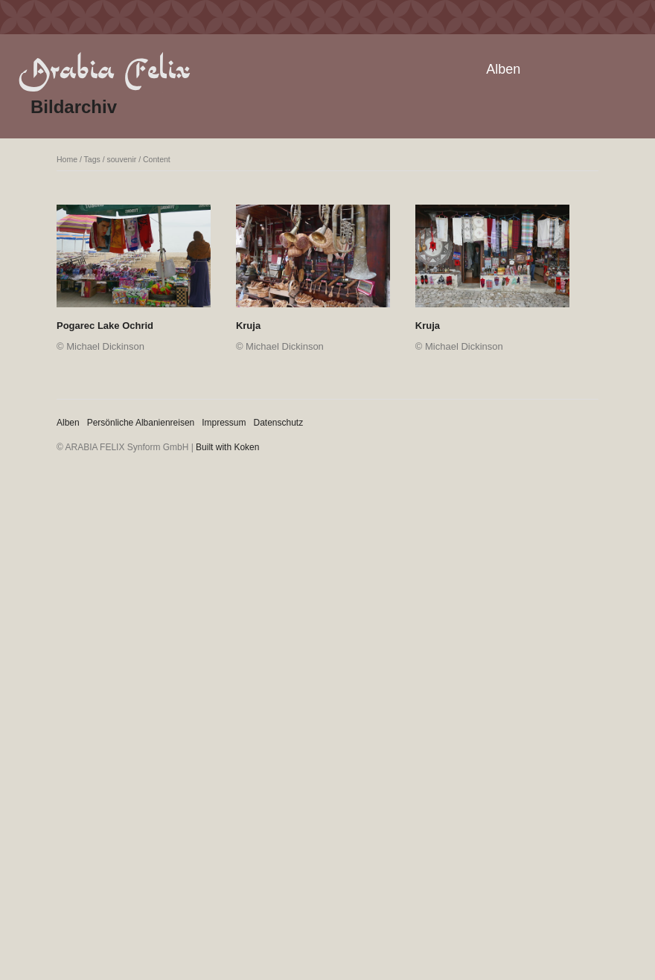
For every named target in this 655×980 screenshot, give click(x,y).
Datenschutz (279, 422)
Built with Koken (227, 447)
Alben (503, 69)
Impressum (224, 422)
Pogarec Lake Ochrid (105, 325)
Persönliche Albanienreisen (141, 422)
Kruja (248, 325)
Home (67, 159)
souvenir (122, 159)
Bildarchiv (74, 107)
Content (156, 159)
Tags (92, 159)
